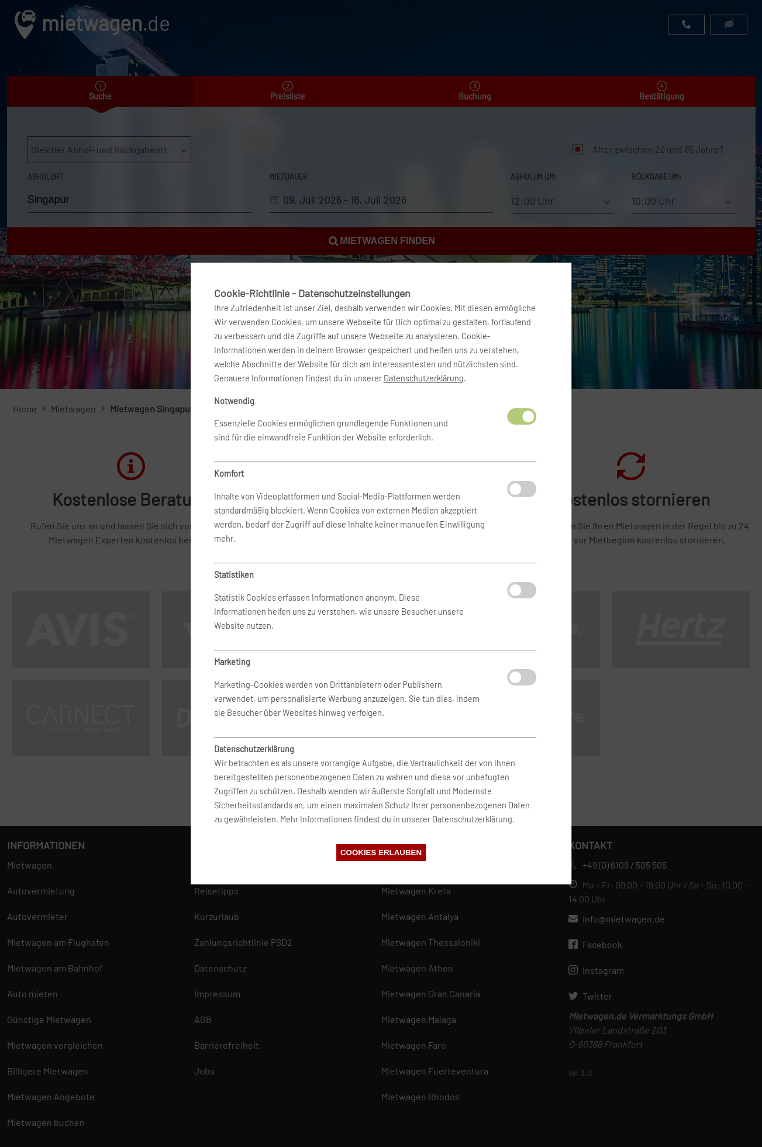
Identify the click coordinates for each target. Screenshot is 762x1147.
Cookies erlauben (381, 852)
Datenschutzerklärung (424, 378)
